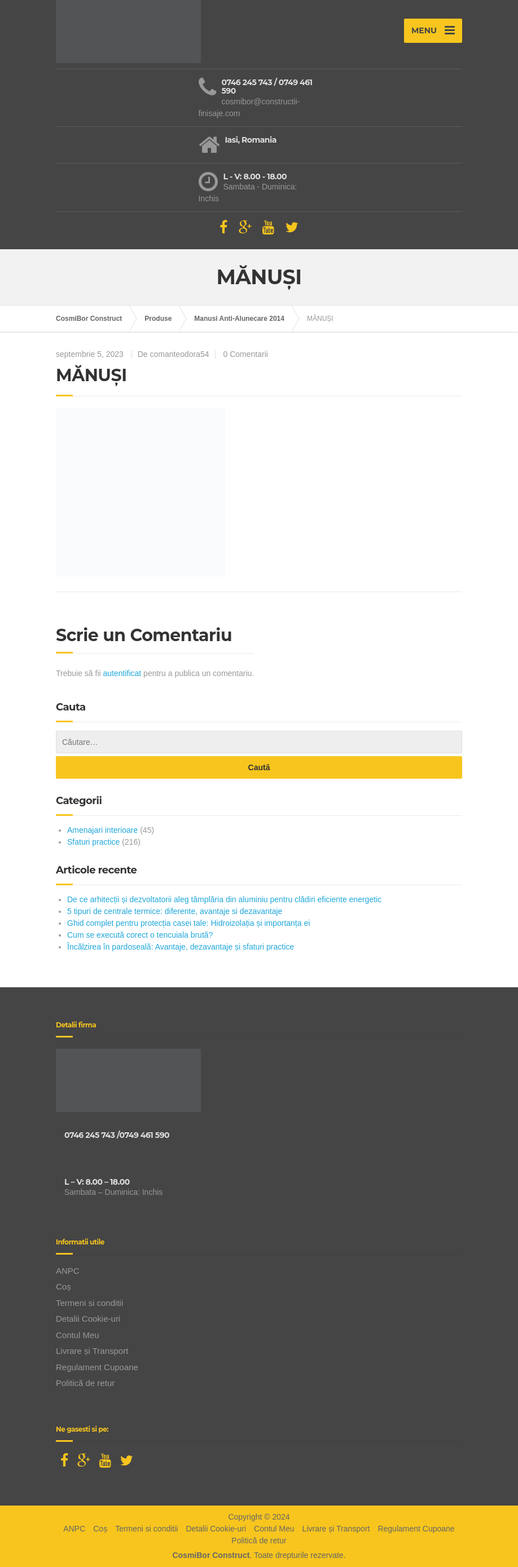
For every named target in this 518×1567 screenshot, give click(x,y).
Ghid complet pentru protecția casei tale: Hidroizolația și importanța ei (188, 923)
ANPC (68, 1270)
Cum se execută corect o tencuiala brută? (140, 934)
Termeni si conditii (89, 1303)
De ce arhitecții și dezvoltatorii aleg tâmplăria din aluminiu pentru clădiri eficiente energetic (224, 899)
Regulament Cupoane (97, 1367)
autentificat (122, 673)
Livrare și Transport (92, 1351)
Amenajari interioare (102, 830)
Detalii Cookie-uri (88, 1318)
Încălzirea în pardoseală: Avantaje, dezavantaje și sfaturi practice (180, 946)
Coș (63, 1286)
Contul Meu (77, 1335)
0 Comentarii (245, 354)
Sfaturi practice (93, 841)
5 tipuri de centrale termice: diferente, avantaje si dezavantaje (174, 911)
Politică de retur (85, 1383)
